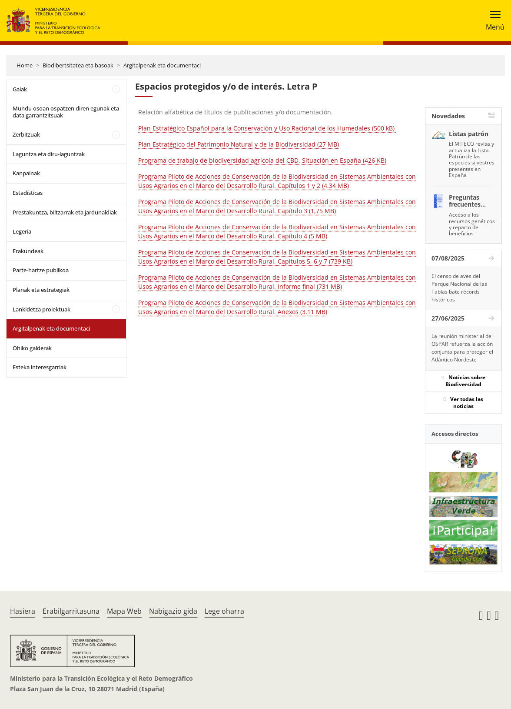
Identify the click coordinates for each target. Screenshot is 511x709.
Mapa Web (124, 611)
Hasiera (22, 611)
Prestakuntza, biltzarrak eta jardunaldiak (65, 212)
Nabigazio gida (173, 611)
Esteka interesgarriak (39, 367)
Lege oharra (224, 611)
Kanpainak (26, 173)
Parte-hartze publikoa (41, 270)
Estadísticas (28, 193)
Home (25, 65)
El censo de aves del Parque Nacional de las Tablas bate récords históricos (459, 287)
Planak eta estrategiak (41, 290)
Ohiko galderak (32, 348)
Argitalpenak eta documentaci (162, 65)
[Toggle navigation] (492, 20)
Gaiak (20, 89)
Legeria (22, 231)
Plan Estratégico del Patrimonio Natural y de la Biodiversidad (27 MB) (238, 144)
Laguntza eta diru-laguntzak (49, 154)
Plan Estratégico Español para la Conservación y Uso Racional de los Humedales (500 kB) (267, 128)
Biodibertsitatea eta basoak (78, 65)
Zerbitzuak (26, 134)
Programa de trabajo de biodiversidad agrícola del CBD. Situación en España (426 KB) (262, 160)
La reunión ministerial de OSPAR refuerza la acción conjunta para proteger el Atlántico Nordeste (462, 347)
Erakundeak (28, 251)
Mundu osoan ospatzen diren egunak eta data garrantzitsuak (66, 111)
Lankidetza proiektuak (41, 309)
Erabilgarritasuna (71, 611)
